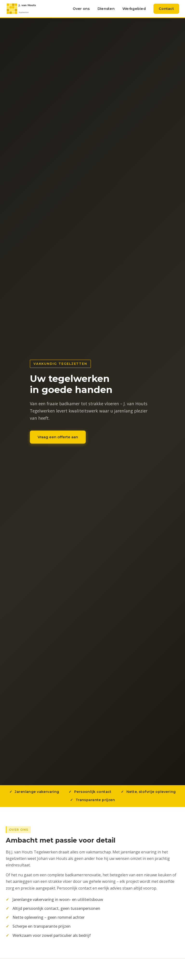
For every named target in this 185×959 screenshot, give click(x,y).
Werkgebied (134, 9)
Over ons (81, 9)
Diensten (106, 9)
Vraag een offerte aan (58, 437)
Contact (166, 9)
